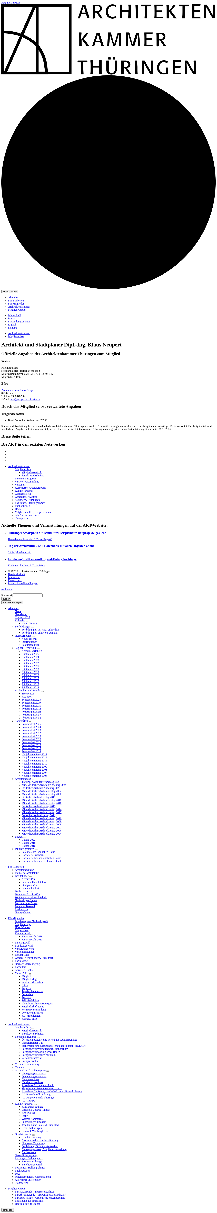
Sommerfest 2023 (31, 730)
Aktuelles (13, 297)
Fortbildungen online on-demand (39, 632)
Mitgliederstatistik (32, 1030)
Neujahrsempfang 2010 (34, 763)
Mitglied (26, 976)
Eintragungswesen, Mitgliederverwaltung (44, 1149)
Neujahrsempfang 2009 (34, 766)
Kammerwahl (22, 933)
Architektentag (23, 778)
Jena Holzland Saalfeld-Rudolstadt (40, 1125)
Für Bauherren (16, 300)
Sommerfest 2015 (31, 748)
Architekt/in (28, 879)
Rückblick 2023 (30, 660)
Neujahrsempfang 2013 (34, 754)
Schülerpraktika (30, 644)
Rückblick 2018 (30, 675)
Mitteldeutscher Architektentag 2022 (42, 791)
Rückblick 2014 (30, 687)
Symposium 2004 (31, 717)
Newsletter (21, 614)
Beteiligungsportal (32, 1164)
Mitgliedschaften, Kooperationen (33, 1176)
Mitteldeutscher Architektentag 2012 (42, 812)
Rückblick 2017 (30, 678)
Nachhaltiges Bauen (26, 900)
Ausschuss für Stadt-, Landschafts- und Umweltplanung (52, 1091)
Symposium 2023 (31, 699)
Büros (25, 985)
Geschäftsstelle (23, 1134)
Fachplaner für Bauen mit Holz (38, 1054)
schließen (7, 1210)
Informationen (29, 641)
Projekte (26, 988)
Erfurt (25, 1115)
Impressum (14, 577)
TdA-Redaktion (30, 1000)
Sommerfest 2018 (31, 739)
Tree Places (28, 693)
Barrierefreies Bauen (26, 903)
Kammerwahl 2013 (32, 939)
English (12, 324)
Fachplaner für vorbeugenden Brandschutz (45, 1048)
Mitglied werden (17, 309)
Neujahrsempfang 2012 (34, 757)
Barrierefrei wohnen (33, 854)
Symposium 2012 (31, 708)
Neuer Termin (29, 623)
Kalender (20, 620)
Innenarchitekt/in (31, 888)
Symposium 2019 (31, 702)
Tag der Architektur (25, 647)
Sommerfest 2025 (31, 724)
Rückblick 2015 (30, 684)
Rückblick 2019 (30, 672)
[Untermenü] (27, 621)
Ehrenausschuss (30, 1079)
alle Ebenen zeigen (12, 602)
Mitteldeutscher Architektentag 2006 (42, 830)
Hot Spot (26, 696)
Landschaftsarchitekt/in (34, 882)
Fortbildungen (22, 626)
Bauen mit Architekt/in (27, 894)
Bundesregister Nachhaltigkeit (31, 921)
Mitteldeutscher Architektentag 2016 (42, 803)
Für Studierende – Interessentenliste (34, 1191)
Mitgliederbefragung (33, 1006)
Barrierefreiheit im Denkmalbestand (41, 861)
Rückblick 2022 (30, 663)
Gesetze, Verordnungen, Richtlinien (34, 957)
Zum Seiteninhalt (10, 2)
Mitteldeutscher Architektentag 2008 (42, 824)
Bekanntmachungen (32, 1161)
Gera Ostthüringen (32, 1128)
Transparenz (21, 1182)
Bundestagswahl (24, 945)
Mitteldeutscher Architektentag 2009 (42, 821)
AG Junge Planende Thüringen (38, 1097)
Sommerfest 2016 (31, 745)
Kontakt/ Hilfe (29, 1018)
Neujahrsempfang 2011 (34, 760)
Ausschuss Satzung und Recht (38, 1085)
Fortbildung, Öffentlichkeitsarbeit (40, 1146)
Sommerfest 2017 (31, 742)
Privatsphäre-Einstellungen (22, 583)
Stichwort (6, 595)
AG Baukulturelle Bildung (36, 1094)
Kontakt (12, 327)
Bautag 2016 (28, 845)
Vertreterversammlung (34, 1009)
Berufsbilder (21, 875)
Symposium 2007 (31, 714)
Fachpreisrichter (30, 1061)
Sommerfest (21, 721)
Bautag (19, 836)
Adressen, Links (24, 970)
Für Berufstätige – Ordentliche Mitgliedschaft (40, 1197)
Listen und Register (25, 1036)
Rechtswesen (29, 1152)
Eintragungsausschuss (33, 1073)
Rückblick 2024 (30, 657)
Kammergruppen (24, 1103)
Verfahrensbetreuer (32, 1058)
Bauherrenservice (24, 891)
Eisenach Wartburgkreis (34, 1131)
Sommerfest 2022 (31, 733)
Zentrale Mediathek (32, 982)
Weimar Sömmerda (32, 1118)
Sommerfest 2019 (31, 736)
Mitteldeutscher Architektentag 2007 (42, 827)
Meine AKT (14, 315)
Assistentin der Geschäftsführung (40, 1140)
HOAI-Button (22, 927)
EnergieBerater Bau (32, 1042)
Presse (11, 318)
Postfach (26, 997)
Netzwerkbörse (23, 635)
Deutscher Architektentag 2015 (38, 806)
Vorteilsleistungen (24, 951)
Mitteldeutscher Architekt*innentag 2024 (44, 784)
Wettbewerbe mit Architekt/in (31, 897)
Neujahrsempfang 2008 (34, 769)
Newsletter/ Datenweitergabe (37, 1003)
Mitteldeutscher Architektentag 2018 (42, 800)
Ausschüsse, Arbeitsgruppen (30, 1070)
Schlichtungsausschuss (34, 1076)
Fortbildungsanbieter (19, 321)
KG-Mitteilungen (31, 1015)
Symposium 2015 (31, 705)
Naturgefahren (23, 912)
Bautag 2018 (28, 842)
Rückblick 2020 (30, 669)
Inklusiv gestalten (24, 848)
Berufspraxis (22, 954)
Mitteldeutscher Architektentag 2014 (42, 809)
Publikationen (22, 1170)
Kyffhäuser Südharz (32, 1106)
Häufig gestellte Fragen (27, 1203)
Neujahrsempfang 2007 (34, 772)
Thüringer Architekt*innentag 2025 (41, 781)
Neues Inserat (29, 638)
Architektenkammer (19, 306)
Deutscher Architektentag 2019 (38, 797)
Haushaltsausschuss (32, 1082)
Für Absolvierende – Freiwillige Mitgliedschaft (40, 1194)
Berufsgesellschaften (33, 1033)
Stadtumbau (21, 909)
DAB (18, 1173)
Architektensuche (24, 869)
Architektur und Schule (27, 690)
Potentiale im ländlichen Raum (38, 851)
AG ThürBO (28, 1100)
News (18, 611)
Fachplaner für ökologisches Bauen (41, 1051)
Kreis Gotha (28, 1112)
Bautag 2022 (28, 839)
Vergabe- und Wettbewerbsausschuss (42, 1088)
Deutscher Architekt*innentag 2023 (41, 788)
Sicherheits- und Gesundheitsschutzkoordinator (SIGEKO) (53, 1045)
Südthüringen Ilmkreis (34, 1121)
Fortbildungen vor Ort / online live (40, 629)
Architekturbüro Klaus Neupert (18, 390)
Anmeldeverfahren (32, 650)
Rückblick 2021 (30, 666)
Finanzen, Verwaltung (33, 1143)
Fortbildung (21, 960)
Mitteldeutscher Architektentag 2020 (42, 794)
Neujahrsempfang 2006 (34, 775)
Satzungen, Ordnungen (27, 1158)
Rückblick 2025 (30, 654)
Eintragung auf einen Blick (29, 1200)
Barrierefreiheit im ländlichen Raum (41, 858)
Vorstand (20, 1067)
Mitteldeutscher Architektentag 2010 (42, 818)
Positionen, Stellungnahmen (30, 1167)
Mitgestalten (21, 930)
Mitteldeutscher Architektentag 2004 (42, 833)
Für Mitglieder (16, 303)
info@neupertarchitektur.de (25, 399)
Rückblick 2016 (30, 681)
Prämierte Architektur (26, 872)
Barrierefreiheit (16, 574)
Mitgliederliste (16, 336)
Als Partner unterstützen (28, 1179)
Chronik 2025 (22, 617)
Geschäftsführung (31, 1137)
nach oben (6, 589)
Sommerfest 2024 (31, 727)
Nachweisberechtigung (27, 963)
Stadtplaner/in (29, 885)
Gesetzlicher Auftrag (26, 1155)
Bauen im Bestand (25, 906)
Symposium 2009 (31, 711)
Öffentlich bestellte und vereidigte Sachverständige (49, 1039)
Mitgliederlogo (23, 924)
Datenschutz (15, 580)
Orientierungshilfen (32, 1012)
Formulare (20, 966)
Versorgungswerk (24, 948)
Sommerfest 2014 (31, 751)
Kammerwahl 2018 (32, 936)
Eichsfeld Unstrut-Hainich (36, 1109)
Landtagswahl (22, 942)
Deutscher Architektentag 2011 (38, 815)
